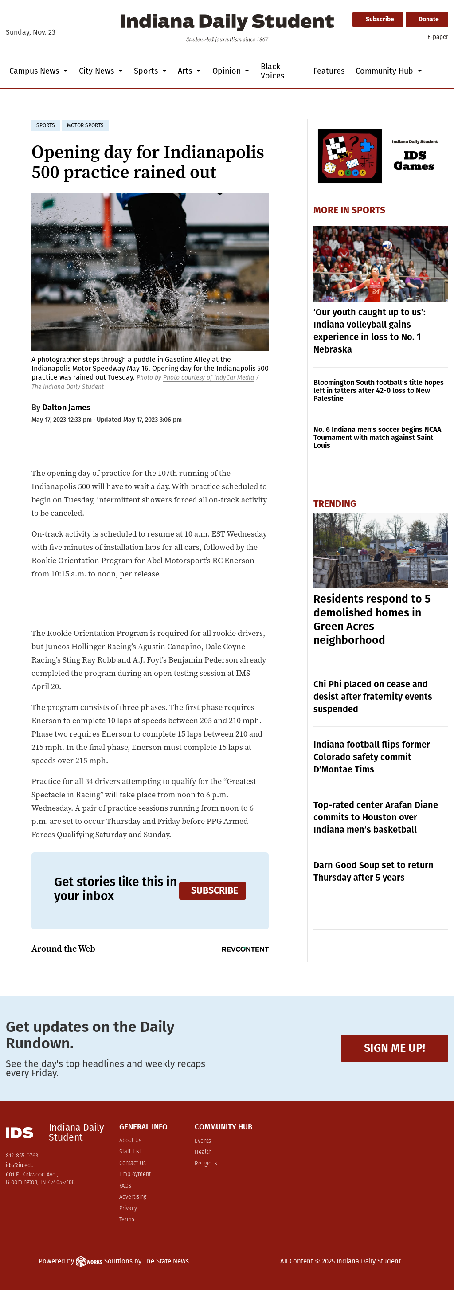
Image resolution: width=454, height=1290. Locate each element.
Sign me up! (394, 1048)
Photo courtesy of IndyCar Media (208, 377)
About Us (130, 1141)
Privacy (128, 1209)
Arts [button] (186, 71)
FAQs (125, 1186)
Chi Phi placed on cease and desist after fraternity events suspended (372, 696)
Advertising (132, 1197)
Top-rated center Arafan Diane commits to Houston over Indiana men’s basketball (375, 817)
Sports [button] (147, 71)
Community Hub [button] (385, 71)
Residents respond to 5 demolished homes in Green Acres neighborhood (372, 619)
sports (45, 125)
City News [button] (97, 71)
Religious (206, 1164)
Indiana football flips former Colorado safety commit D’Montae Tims (371, 757)
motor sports (85, 125)
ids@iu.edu (20, 1165)
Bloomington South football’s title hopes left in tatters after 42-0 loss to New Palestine (378, 390)
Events (203, 1141)
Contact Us (132, 1163)
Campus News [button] (35, 71)
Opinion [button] (227, 71)
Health (203, 1152)
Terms (126, 1220)
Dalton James (66, 407)
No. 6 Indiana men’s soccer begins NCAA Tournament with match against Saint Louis (377, 437)
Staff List (130, 1152)
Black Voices (272, 71)
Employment (135, 1174)
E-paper (437, 37)
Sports (368, 210)
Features (328, 71)
